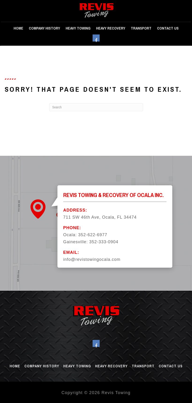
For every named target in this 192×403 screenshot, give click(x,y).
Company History (44, 28)
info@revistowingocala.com (91, 259)
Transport (141, 28)
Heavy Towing (78, 28)
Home (18, 28)
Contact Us (168, 28)
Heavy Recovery (110, 28)
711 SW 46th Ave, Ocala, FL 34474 (100, 217)
